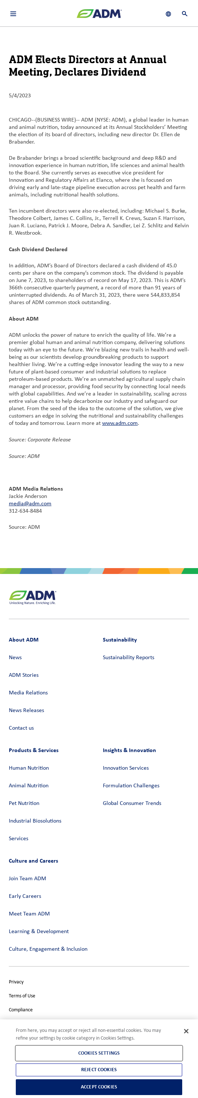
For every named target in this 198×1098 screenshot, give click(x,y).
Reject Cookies (99, 1069)
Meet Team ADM (29, 914)
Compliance (21, 1010)
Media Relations (28, 693)
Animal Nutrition (28, 786)
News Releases (26, 711)
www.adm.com (120, 423)
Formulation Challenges (131, 786)
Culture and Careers (33, 860)
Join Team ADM (27, 879)
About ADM (24, 639)
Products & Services (33, 750)
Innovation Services (126, 768)
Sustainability (120, 639)
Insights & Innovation (129, 750)
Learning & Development (39, 932)
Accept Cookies (99, 1087)
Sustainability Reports (128, 658)
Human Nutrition (29, 768)
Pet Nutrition (24, 803)
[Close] (186, 1031)
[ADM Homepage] (99, 16)
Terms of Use (22, 996)
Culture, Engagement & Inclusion (48, 949)
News (15, 658)
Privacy (16, 982)
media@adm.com (30, 504)
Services (18, 839)
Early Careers (25, 896)
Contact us (21, 728)
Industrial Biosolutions (35, 821)
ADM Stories (24, 675)
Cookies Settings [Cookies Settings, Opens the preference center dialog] (99, 1053)
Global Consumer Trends (132, 803)
